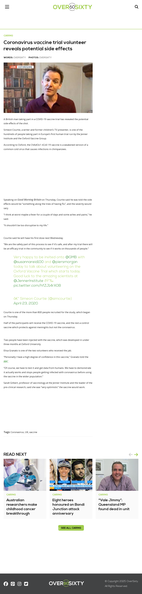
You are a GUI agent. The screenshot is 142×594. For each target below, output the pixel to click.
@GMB (73, 274)
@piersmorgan (28, 283)
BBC (18, 383)
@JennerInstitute (67, 297)
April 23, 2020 (28, 320)
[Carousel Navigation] (131, 482)
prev (128, 482)
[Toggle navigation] (9, 7)
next (134, 482)
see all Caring (71, 555)
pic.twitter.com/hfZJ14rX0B (49, 302)
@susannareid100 (39, 278)
